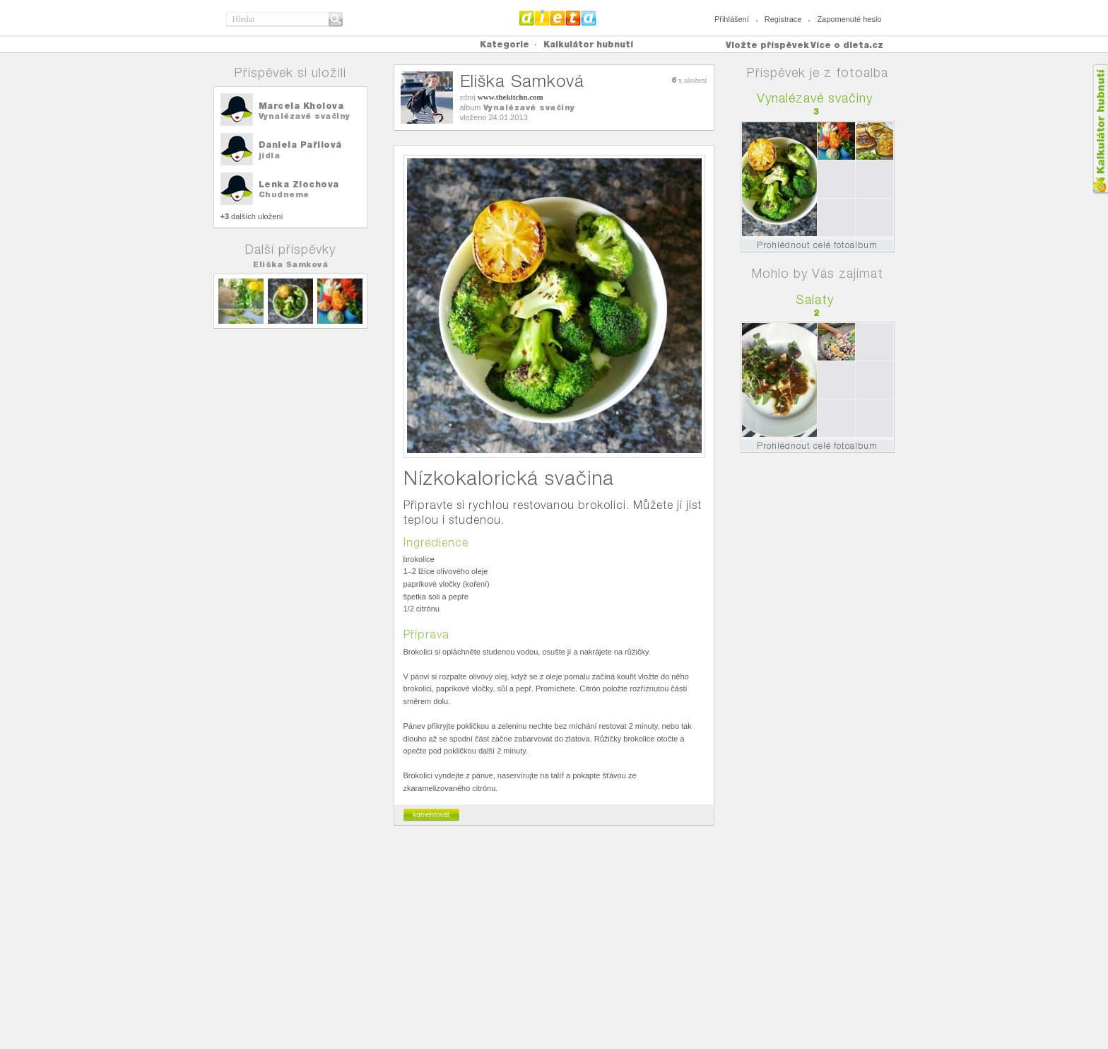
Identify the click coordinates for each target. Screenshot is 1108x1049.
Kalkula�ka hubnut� (1100, 129)
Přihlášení (731, 19)
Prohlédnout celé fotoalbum (817, 245)
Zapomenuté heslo (849, 19)
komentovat (431, 815)
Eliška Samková (290, 264)
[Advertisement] (554, 943)
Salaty (815, 299)
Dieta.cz (557, 17)
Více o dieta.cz (847, 45)
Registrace (783, 19)
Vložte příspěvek (767, 45)
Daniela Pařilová (300, 144)
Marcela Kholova (301, 105)
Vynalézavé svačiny (304, 116)
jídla (270, 155)
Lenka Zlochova (299, 184)
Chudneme (284, 194)
